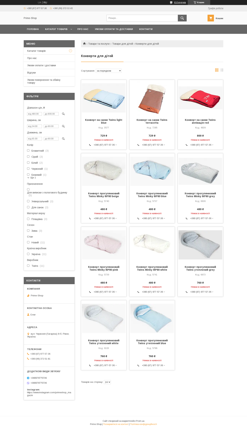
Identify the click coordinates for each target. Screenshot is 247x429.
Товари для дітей (122, 43)
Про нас (32, 58)
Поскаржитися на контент (115, 424)
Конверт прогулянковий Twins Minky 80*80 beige (103, 195)
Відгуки (31, 72)
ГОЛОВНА (33, 29)
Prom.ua (140, 421)
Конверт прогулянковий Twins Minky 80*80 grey (200, 195)
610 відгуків (180, 2)
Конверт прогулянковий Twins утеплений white (103, 342)
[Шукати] (182, 18)
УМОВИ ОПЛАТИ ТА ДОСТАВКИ (114, 29)
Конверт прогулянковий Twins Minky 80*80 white (152, 268)
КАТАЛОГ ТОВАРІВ (56, 29)
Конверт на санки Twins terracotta (152, 121)
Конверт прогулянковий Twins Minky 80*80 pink (103, 268)
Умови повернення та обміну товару (44, 81)
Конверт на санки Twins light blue (103, 121)
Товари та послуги (99, 43)
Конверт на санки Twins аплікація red (200, 121)
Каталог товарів (36, 50)
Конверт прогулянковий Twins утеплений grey (200, 268)
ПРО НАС (82, 29)
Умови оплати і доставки (41, 65)
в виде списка (221, 70)
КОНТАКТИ (146, 29)
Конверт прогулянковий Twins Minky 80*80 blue (152, 195)
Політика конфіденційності (143, 424)
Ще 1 (33, 177)
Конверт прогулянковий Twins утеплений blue (152, 342)
